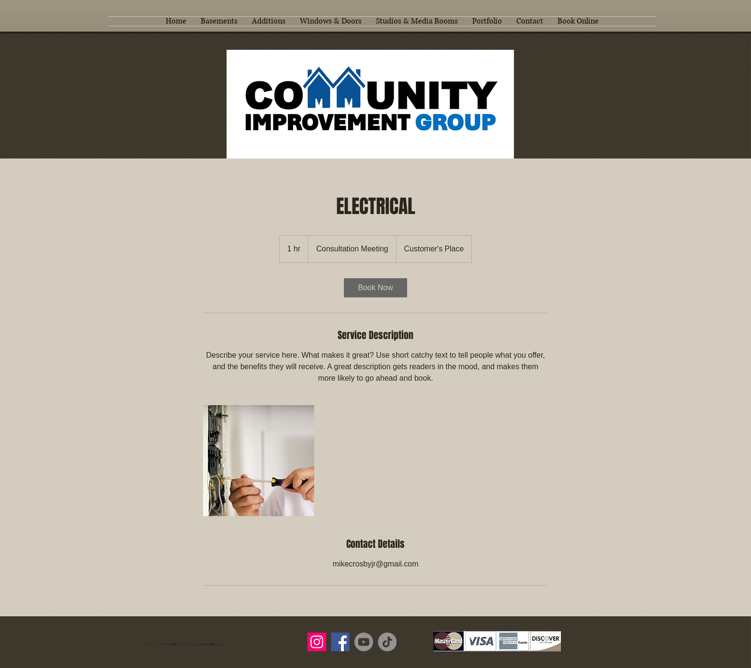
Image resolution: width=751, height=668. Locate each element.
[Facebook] (340, 642)
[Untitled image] (258, 460)
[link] (375, 287)
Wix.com (221, 644)
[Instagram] (316, 642)
